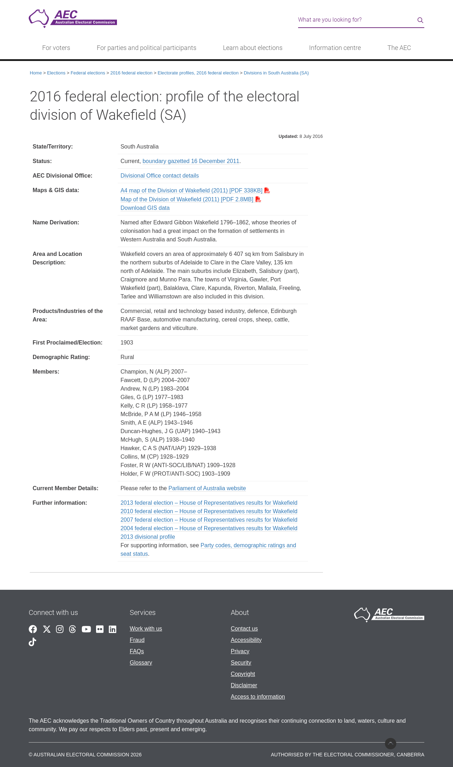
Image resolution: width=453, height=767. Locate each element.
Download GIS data (145, 208)
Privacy (240, 651)
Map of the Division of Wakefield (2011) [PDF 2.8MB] (187, 199)
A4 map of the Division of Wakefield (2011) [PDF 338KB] (191, 190)
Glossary (141, 663)
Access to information (258, 697)
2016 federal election (131, 72)
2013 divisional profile (148, 537)
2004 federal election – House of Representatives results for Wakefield (209, 528)
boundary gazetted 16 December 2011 (190, 161)
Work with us (146, 629)
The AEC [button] (399, 47)
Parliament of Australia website (207, 488)
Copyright (243, 674)
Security (241, 663)
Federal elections (88, 72)
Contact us (244, 629)
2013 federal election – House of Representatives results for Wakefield (209, 503)
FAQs (137, 651)
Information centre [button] (335, 47)
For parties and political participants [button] (146, 47)
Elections (56, 72)
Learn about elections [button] (253, 47)
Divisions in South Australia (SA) (276, 72)
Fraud (137, 640)
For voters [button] (56, 47)
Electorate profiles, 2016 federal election (198, 72)
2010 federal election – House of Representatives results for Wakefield (209, 511)
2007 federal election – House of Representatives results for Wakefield (209, 520)
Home (36, 72)
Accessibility (246, 640)
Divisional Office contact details (160, 176)
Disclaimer (244, 685)
